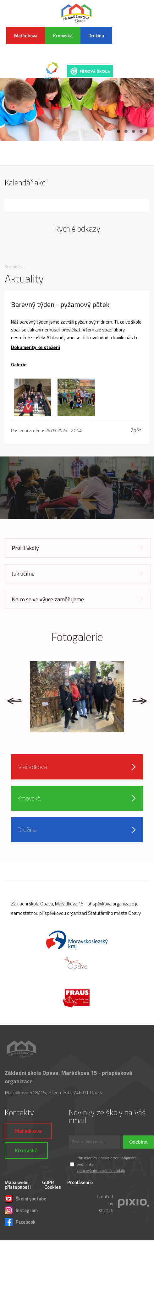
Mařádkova (25, 35)
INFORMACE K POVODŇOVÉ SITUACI (133, 42)
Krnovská (63, 35)
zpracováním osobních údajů (101, 1170)
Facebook (20, 1221)
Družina (96, 35)
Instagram (21, 1209)
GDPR (48, 1182)
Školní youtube (25, 1198)
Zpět (136, 430)
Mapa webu (17, 1182)
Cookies (52, 1187)
